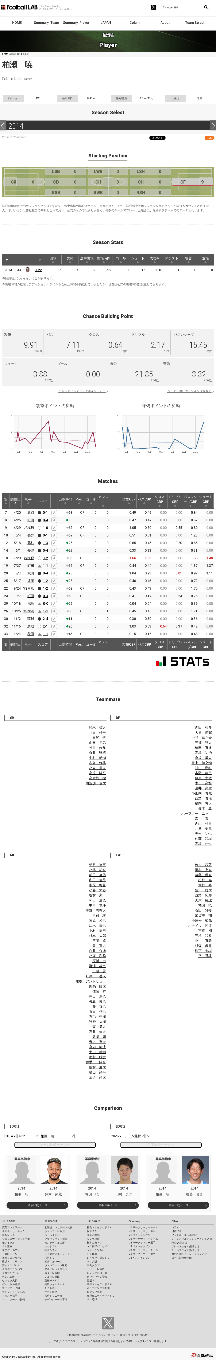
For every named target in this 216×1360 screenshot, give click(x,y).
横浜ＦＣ (50, 1257)
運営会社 (125, 1334)
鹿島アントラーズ (12, 1227)
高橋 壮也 (203, 844)
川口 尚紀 (203, 768)
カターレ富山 (52, 1272)
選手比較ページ (37, 1205)
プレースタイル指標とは (185, 1246)
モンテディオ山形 (55, 1242)
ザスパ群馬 (93, 1235)
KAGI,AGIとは (179, 1242)
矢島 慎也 (97, 1001)
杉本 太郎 (97, 936)
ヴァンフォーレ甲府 (56, 1265)
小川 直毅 (203, 941)
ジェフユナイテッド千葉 (16, 1238)
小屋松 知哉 (202, 921)
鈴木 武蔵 (203, 865)
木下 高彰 (203, 783)
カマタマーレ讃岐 (97, 1276)
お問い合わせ (139, 1334)
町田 (30, 520)
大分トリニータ (53, 1295)
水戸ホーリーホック (13, 1231)
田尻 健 (99, 738)
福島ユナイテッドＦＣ (99, 1227)
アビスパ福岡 (9, 1295)
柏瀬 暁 (205, 905)
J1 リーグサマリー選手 (142, 1231)
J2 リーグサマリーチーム (143, 1238)
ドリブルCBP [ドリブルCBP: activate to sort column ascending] (175, 501)
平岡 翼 (99, 941)
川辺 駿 (99, 915)
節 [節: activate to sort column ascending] (6, 500)
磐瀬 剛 (99, 1037)
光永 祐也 (203, 834)
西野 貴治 (203, 798)
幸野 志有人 (96, 910)
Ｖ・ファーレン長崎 (13, 1299)
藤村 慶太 (97, 1067)
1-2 (45, 581)
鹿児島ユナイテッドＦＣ (101, 1295)
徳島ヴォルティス (55, 1284)
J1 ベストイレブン (139, 1235)
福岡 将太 (203, 803)
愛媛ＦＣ (92, 1280)
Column (136, 23)
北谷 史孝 (203, 829)
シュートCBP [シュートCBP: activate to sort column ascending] (206, 501)
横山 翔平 (97, 1072)
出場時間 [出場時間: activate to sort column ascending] (104, 259)
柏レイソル (8, 1242)
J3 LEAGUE (93, 1221)
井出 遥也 (97, 996)
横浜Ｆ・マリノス (12, 1261)
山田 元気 (97, 743)
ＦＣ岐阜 (92, 1254)
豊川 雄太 (203, 890)
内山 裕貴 (203, 824)
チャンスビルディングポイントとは (82, 391)
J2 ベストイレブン (139, 1246)
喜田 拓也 (97, 1012)
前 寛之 (99, 946)
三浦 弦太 (203, 743)
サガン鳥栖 (51, 1291)
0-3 (45, 596)
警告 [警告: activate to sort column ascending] (188, 259)
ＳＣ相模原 (93, 1238)
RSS (209, 137)
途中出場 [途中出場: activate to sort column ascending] (87, 259)
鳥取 (30, 513)
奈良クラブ (93, 1265)
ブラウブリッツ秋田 (56, 1238)
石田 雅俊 (203, 910)
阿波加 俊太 (96, 783)
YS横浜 (28, 588)
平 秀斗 (205, 956)
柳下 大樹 (203, 951)
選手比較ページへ (160, 1145)
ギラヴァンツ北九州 (98, 1288)
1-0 (45, 528)
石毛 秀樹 (97, 1017)
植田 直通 (203, 748)
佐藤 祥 (99, 991)
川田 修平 (97, 733)
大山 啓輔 (97, 1052)
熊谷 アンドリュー (91, 981)
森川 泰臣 (203, 819)
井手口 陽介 (96, 1062)
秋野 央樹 (97, 1022)
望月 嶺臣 (97, 865)
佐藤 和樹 (203, 839)
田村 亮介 (203, 870)
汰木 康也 (97, 926)
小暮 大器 (97, 890)
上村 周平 (97, 931)
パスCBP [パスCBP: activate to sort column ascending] (144, 500)
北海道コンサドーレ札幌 (58, 1227)
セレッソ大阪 (9, 1280)
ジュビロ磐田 (52, 1276)
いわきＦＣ (51, 1246)
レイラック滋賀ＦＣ (98, 1257)
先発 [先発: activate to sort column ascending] (70, 259)
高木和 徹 (97, 778)
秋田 (30, 573)
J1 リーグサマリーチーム (143, 1227)
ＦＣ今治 (50, 1288)
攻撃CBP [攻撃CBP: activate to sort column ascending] (129, 500)
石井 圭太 (97, 1032)
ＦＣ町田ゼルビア (12, 1254)
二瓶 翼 (99, 971)
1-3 (45, 543)
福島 (30, 604)
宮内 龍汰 (97, 1047)
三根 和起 (203, 936)
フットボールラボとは (184, 1235)
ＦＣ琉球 (92, 1299)
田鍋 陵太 (97, 986)
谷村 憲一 (97, 895)
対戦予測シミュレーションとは (189, 1254)
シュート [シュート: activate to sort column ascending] (137, 259)
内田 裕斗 (203, 728)
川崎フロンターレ (12, 1257)
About (165, 23)
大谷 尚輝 (203, 733)
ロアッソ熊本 (94, 1291)
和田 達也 (97, 900)
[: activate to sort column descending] (6, 259)
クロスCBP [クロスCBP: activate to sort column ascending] (160, 501)
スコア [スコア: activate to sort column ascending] (43, 501)
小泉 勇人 (97, 768)
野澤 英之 (97, 966)
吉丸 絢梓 (97, 763)
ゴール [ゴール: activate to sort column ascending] (121, 259)
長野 (30, 535)
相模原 (29, 528)
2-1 (45, 626)
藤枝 (30, 543)
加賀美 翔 (203, 915)
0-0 (45, 604)
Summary (134, 1221)
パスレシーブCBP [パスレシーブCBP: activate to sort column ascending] (190, 501)
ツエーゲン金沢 (96, 1250)
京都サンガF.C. (10, 1272)
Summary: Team (46, 23)
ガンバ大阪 (8, 1276)
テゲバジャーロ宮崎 (56, 1299)
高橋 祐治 (203, 753)
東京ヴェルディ (11, 1250)
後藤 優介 (203, 875)
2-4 (45, 619)
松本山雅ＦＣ (94, 1242)
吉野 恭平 (203, 773)
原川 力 (99, 961)
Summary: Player (76, 23)
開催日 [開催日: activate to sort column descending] (15, 500)
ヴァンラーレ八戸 (55, 1231)
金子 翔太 (97, 1077)
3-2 (45, 558)
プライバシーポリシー (105, 1334)
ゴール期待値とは (181, 1257)
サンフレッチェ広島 (13, 1291)
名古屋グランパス (12, 1269)
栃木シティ (51, 1250)
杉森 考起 (203, 946)
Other (174, 1221)
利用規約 (74, 1334)
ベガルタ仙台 (52, 1235)
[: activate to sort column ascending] (14, 259)
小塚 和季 (97, 956)
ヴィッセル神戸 (11, 1284)
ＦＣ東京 (7, 1246)
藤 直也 (99, 1007)
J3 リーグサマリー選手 (142, 1254)
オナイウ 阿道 (200, 926)
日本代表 (176, 1231)
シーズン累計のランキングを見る (189, 391)
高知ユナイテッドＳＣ (99, 1284)
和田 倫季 (97, 880)
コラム (175, 1227)
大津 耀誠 (203, 900)
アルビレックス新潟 (56, 1269)
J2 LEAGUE (51, 1221)
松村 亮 (205, 880)
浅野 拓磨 (203, 895)
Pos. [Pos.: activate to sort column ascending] (79, 500)
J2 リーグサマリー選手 (142, 1242)
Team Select (194, 23)
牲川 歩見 (97, 748)
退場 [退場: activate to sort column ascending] (205, 259)
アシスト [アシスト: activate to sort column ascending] (171, 259)
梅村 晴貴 (97, 1057)
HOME (17, 23)
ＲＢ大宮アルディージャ (58, 1254)
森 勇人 (99, 1027)
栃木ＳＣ (92, 1231)
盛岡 (30, 581)
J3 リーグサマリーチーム (143, 1250)
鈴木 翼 (205, 808)
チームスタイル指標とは (185, 1250)
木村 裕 (205, 885)
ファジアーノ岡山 (12, 1288)
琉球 (30, 619)
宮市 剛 (205, 931)
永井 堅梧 (97, 753)
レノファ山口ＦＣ (97, 1272)
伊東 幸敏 (203, 778)
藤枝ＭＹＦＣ (52, 1280)
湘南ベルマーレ (53, 1261)
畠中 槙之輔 (202, 763)
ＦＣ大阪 (92, 1261)
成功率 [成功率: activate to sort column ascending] (155, 259)
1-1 (45, 566)
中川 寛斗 (97, 905)
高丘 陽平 (97, 773)
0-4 (45, 520)
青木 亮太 (97, 1042)
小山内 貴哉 (202, 793)
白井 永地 (97, 951)
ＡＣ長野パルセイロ (98, 1246)
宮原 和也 (97, 921)
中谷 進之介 (202, 738)
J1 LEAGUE (8, 1221)
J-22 (38, 270)
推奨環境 (86, 1334)
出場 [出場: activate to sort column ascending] (53, 259)
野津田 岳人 (96, 976)
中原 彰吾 (97, 885)
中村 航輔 (97, 758)
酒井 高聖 (203, 788)
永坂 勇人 (203, 758)
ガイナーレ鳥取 (96, 1269)
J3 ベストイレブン (139, 1257)
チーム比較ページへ (55, 1145)
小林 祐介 (97, 870)
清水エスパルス (11, 1265)
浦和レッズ (8, 1235)
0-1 (45, 513)
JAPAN (106, 23)
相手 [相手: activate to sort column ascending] (28, 500)
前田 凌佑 (97, 875)
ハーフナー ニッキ (196, 813)
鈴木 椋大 (97, 728)
